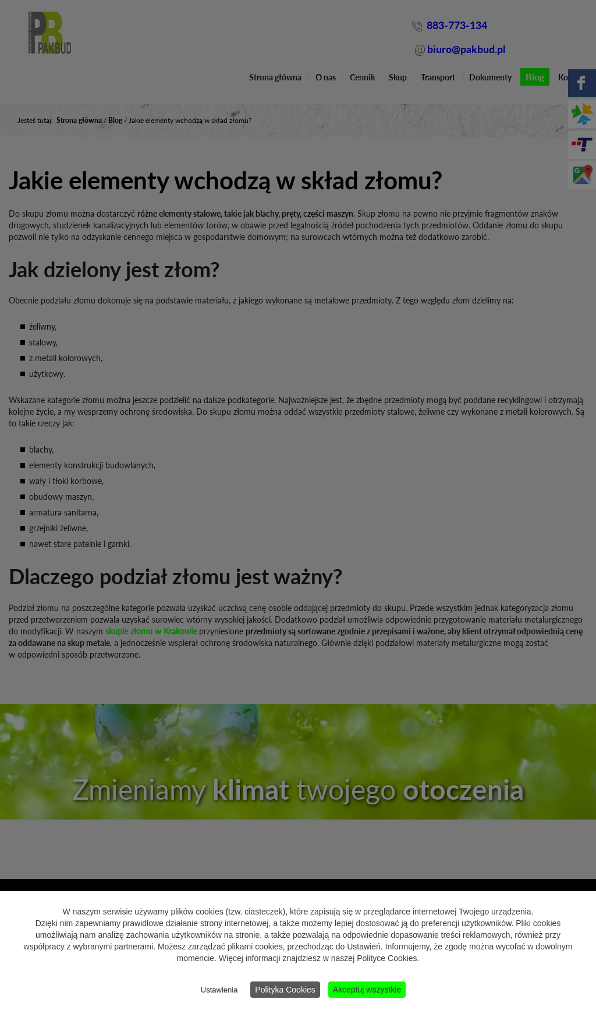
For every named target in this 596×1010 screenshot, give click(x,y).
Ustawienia (219, 990)
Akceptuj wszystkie (367, 989)
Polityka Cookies (285, 989)
